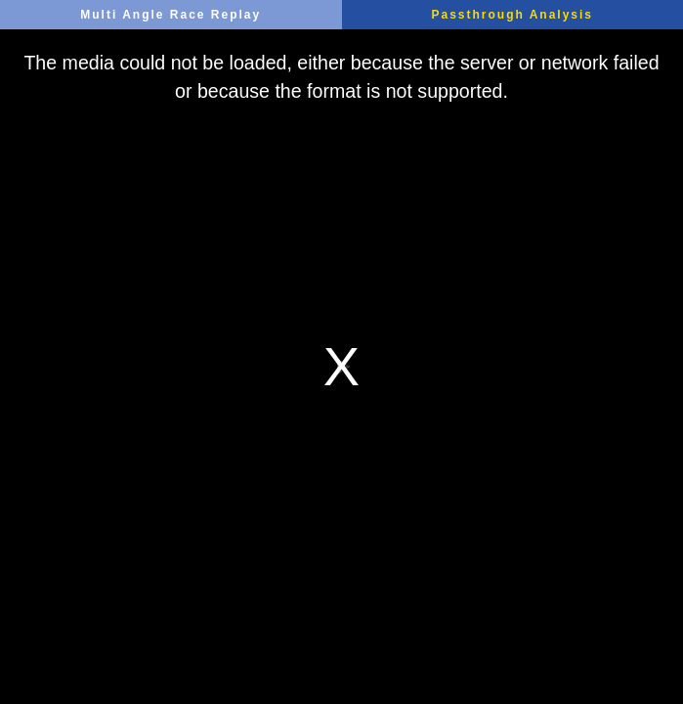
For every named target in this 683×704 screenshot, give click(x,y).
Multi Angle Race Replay (170, 15)
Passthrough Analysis (512, 15)
